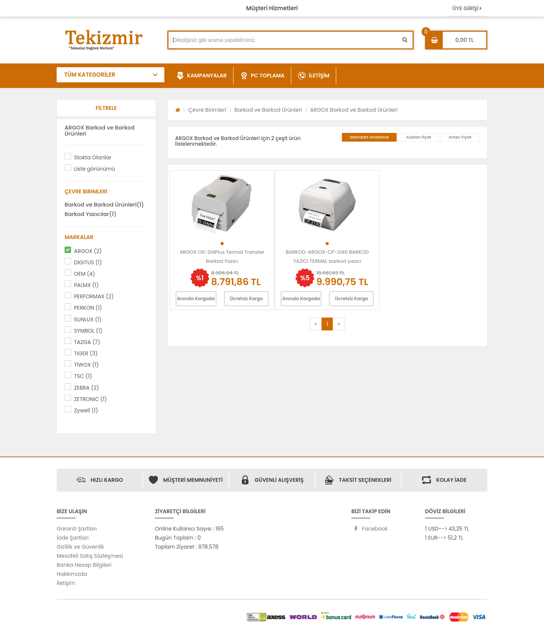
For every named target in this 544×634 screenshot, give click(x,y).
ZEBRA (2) (86, 388)
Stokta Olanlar (92, 157)
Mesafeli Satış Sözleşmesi (90, 556)
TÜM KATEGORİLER (89, 75)
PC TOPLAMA (262, 76)
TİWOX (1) (86, 365)
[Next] (338, 324)
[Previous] (316, 324)
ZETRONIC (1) (90, 399)
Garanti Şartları (77, 528)
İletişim (66, 583)
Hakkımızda (72, 574)
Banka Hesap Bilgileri (84, 565)
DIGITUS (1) (88, 262)
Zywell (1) (86, 410)
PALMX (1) (86, 285)
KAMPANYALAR (201, 76)
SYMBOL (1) (88, 331)
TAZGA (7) (87, 342)
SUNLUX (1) (88, 319)
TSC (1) (83, 376)
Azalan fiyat (418, 137)
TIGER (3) (85, 353)
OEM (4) (84, 274)
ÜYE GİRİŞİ (467, 8)
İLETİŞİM (313, 76)
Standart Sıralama (369, 137)
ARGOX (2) (88, 251)
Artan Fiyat (459, 137)
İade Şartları (72, 537)
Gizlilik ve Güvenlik (80, 547)
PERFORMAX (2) (94, 296)
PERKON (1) (88, 308)
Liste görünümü (94, 169)
